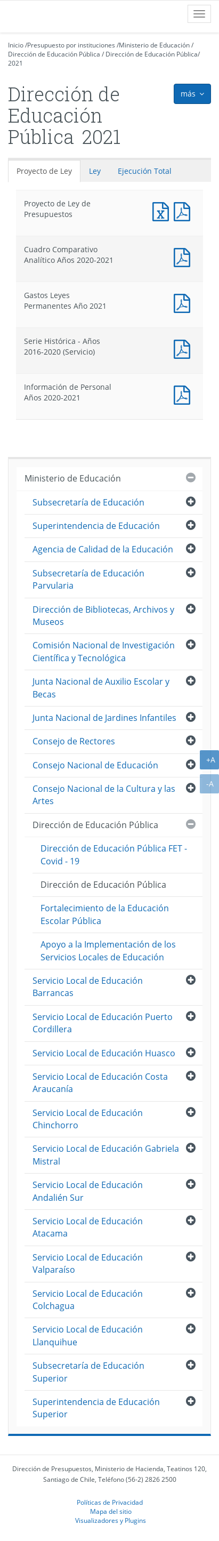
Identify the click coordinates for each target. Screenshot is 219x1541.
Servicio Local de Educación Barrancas (88, 987)
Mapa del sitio (111, 1511)
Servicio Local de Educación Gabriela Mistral (106, 1155)
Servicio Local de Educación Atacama (88, 1227)
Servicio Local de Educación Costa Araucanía (100, 1083)
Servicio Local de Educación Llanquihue (88, 1335)
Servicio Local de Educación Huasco (104, 1053)
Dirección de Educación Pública (54, 54)
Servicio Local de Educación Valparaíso (88, 1263)
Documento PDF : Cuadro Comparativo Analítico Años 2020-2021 (184, 256)
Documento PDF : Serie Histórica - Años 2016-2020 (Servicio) (184, 348)
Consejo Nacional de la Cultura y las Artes (104, 795)
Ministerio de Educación (154, 45)
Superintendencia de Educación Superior (96, 1408)
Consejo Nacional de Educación (95, 765)
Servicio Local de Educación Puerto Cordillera (103, 1023)
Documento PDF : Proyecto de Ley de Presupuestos (184, 210)
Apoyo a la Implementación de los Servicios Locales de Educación (108, 950)
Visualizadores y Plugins (110, 1520)
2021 (15, 63)
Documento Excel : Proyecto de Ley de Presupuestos (163, 210)
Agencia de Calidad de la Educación (103, 549)
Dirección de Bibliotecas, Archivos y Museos (103, 616)
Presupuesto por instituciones (71, 45)
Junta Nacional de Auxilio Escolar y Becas (101, 688)
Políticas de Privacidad (110, 1502)
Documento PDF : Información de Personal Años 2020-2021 (184, 394)
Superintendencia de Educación (96, 526)
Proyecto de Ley (44, 171)
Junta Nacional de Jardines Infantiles (104, 718)
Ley (95, 171)
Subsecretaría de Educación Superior (88, 1372)
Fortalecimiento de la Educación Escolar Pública (104, 914)
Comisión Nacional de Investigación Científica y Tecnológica (104, 651)
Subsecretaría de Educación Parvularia (88, 579)
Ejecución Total (145, 171)
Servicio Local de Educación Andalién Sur (88, 1191)
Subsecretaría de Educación (88, 502)
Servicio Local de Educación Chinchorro (88, 1119)
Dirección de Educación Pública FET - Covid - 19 (113, 854)
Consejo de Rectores (74, 741)
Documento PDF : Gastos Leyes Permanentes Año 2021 (184, 302)
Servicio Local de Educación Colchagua (88, 1300)
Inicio (15, 45)
